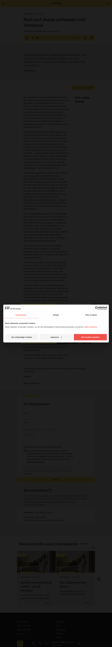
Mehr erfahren (91, 327)
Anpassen (56, 337)
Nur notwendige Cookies (21, 337)
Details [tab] (56, 315)
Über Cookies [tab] (91, 315)
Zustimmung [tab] (20, 315)
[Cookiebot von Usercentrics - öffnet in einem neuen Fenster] (97, 308)
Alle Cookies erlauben (90, 337)
